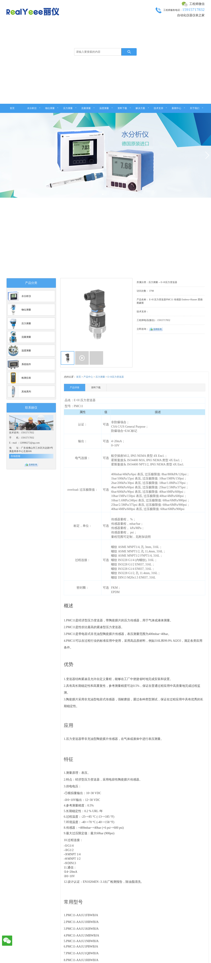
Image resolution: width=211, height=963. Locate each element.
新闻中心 (176, 108)
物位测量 (50, 108)
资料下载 (122, 108)
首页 (12, 108)
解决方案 (140, 108)
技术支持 (158, 108)
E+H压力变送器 (116, 704)
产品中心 (88, 704)
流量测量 (86, 108)
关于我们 (194, 108)
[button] (207, 159)
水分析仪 (32, 108)
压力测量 (68, 108)
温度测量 (104, 108)
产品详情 (74, 715)
